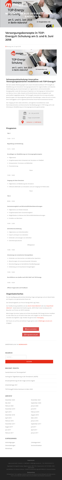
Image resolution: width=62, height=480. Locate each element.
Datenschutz (31, 472)
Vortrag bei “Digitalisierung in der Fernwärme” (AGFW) (21, 376)
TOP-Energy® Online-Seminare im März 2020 (19, 389)
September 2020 (36, 403)
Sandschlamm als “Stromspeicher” (15, 372)
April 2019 (8, 412)
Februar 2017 (9, 433)
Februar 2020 (9, 406)
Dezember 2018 (10, 415)
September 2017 (36, 424)
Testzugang (40, 317)
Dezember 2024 (10, 400)
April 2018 (8, 418)
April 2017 (34, 430)
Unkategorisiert (35, 442)
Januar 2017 (34, 433)
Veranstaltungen (10, 445)
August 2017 (9, 427)
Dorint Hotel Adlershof (34, 306)
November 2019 (10, 409)
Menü (55, 4)
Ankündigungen (10, 442)
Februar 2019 (35, 412)
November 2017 (10, 424)
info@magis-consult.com (45, 321)
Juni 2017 (8, 430)
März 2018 (34, 418)
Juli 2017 (33, 427)
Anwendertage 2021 (11, 385)
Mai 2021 (8, 403)
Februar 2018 (9, 421)
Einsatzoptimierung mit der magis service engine (20, 381)
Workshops (23, 344)
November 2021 (36, 400)
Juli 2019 (33, 409)
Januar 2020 (34, 406)
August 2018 (35, 415)
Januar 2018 (34, 421)
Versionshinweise (36, 445)
